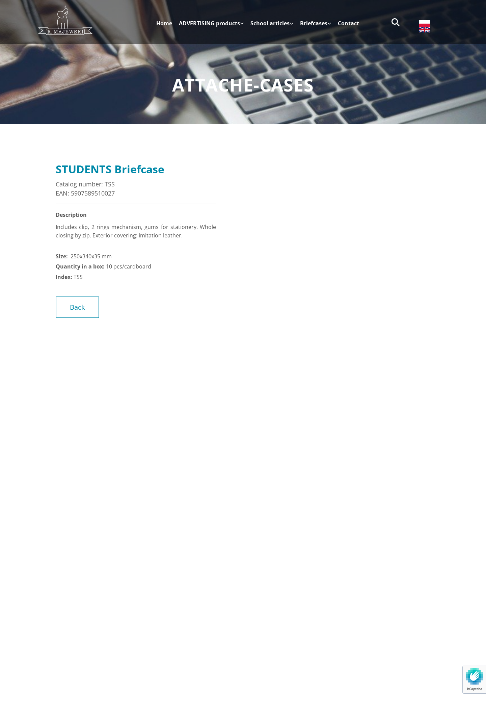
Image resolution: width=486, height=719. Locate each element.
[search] (395, 22)
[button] (77, 307)
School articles (270, 23)
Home (164, 23)
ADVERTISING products (209, 23)
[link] (208, 26)
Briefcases (313, 23)
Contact (348, 23)
